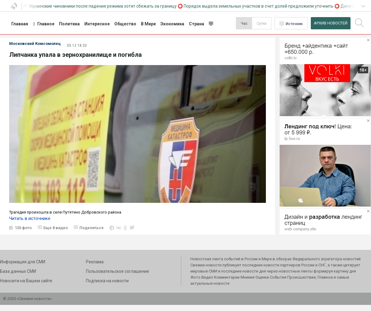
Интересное (97, 23)
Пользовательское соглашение (117, 271)
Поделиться (91, 227)
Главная (19, 23)
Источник (294, 24)
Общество (125, 23)
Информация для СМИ (22, 261)
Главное (45, 23)
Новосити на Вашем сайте (26, 280)
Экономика (172, 23)
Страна (196, 23)
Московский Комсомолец (35, 43)
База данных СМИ (18, 271)
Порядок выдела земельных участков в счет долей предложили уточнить (259, 6)
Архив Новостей (330, 23)
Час (244, 23)
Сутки (261, 23)
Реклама (95, 261)
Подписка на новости (107, 280)
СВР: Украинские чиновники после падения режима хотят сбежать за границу (98, 6)
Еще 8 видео (55, 227)
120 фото (23, 227)
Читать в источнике (29, 218)
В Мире (148, 23)
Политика (69, 23)
